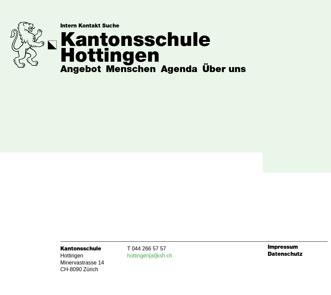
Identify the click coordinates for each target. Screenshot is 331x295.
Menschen (131, 69)
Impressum (283, 247)
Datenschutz (285, 254)
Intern (68, 25)
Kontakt (89, 25)
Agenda (179, 69)
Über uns (224, 69)
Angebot (80, 69)
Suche (110, 25)
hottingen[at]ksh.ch (149, 255)
